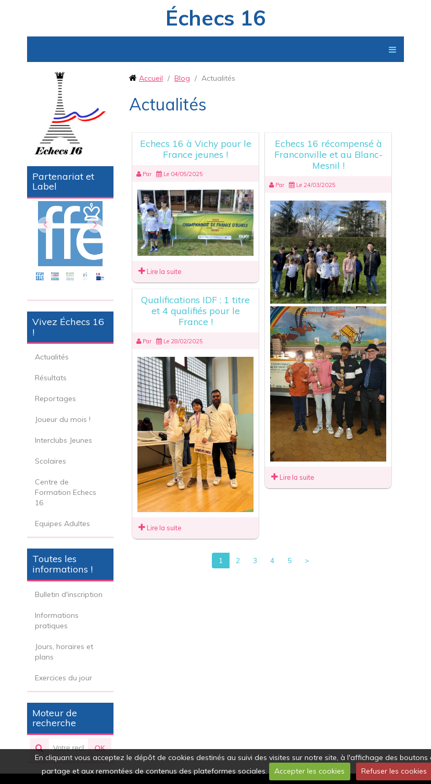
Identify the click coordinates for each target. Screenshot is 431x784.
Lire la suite (159, 271)
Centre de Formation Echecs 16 (65, 492)
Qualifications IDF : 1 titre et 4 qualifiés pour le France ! (195, 310)
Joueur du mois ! (63, 419)
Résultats (51, 377)
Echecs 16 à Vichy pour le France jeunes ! (195, 149)
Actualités (52, 357)
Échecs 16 (215, 18)
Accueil (151, 78)
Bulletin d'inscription (69, 594)
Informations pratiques (57, 620)
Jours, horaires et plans (64, 652)
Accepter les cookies (309, 771)
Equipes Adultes (62, 523)
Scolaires (50, 461)
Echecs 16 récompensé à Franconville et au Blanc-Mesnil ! (328, 154)
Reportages (55, 398)
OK (100, 748)
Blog (182, 78)
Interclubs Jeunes (63, 440)
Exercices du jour (63, 677)
